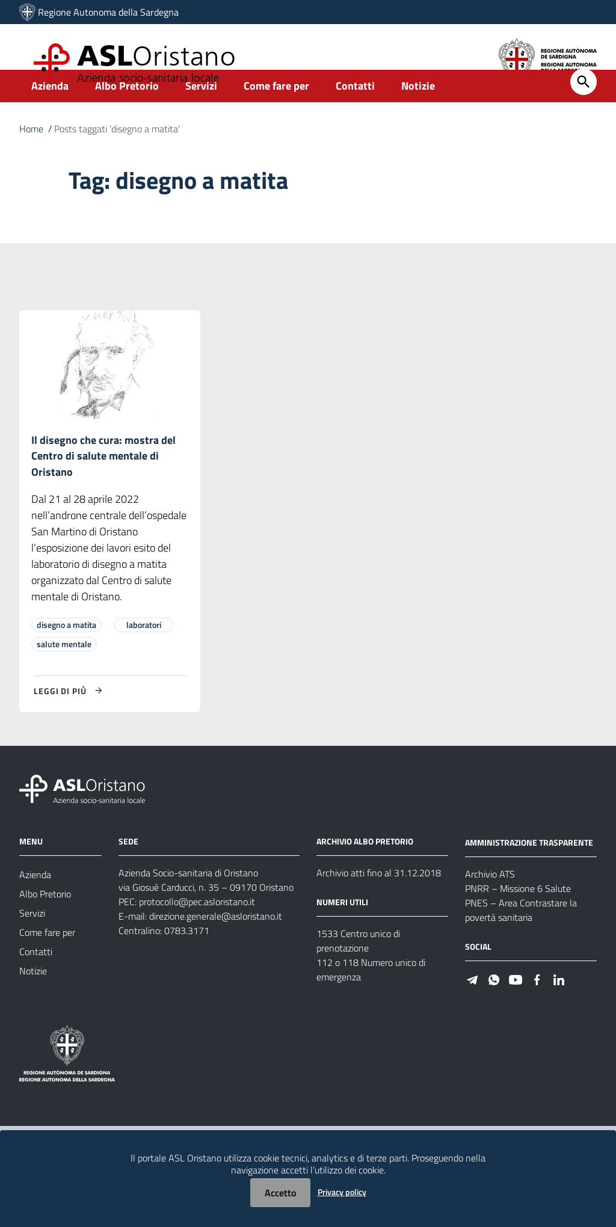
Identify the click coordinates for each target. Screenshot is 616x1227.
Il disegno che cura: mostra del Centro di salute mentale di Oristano (103, 484)
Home (31, 155)
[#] (472, 1008)
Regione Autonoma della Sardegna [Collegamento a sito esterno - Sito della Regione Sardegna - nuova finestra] (108, 12)
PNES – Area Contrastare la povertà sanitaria (521, 938)
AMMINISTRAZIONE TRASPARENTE (529, 871)
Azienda (50, 112)
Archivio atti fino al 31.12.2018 (378, 902)
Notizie (418, 112)
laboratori (143, 654)
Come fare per (276, 112)
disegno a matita (66, 654)
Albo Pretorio (127, 112)
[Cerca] (583, 108)
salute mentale (64, 673)
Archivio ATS (490, 903)
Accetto (280, 1192)
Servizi (201, 112)
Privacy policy (342, 1191)
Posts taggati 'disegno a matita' (117, 155)
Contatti (355, 112)
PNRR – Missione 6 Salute (518, 917)
